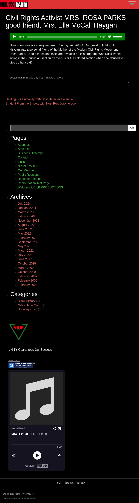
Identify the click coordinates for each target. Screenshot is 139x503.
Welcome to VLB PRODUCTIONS (40, 187)
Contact (23, 157)
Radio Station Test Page (34, 183)
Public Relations (28, 174)
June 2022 (25, 229)
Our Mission (26, 170)
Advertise (24, 148)
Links (21, 161)
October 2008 (27, 272)
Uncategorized (27, 309)
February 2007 (27, 276)
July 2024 (24, 203)
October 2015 (27, 263)
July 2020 (24, 254)
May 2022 (24, 233)
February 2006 (27, 280)
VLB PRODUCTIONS (51, 77)
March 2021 (26, 250)
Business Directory (30, 153)
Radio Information (29, 178)
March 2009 (26, 267)
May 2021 (24, 246)
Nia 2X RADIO (27, 166)
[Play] (14, 37)
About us (24, 144)
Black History (26, 301)
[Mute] (109, 37)
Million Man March (30, 305)
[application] (67, 36)
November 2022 (28, 220)
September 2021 (29, 242)
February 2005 (27, 284)
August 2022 (26, 224)
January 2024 (27, 207)
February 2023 (27, 216)
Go (132, 127)
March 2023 (26, 212)
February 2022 (27, 237)
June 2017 (25, 259)
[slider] (62, 37)
